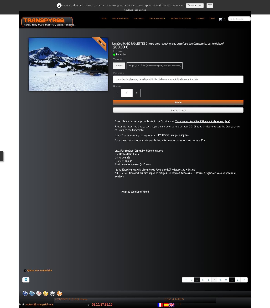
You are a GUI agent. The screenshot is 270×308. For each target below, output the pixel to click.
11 (237, 280)
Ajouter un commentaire (39, 270)
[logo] (48, 21)
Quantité (117, 86)
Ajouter (178, 102)
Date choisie (118, 73)
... (197, 280)
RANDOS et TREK (157, 19)
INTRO (104, 19)
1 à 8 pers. (119, 65)
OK (210, 5)
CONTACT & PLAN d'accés (71, 299)
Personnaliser (195, 5)
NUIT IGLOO (139, 19)
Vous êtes (117, 59)
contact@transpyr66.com (39, 304)
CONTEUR (200, 19)
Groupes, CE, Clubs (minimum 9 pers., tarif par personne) (154, 65)
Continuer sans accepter (135, 10)
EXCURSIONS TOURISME (181, 19)
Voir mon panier (178, 110)
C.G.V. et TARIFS (174, 299)
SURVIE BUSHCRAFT (120, 19)
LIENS (212, 19)
